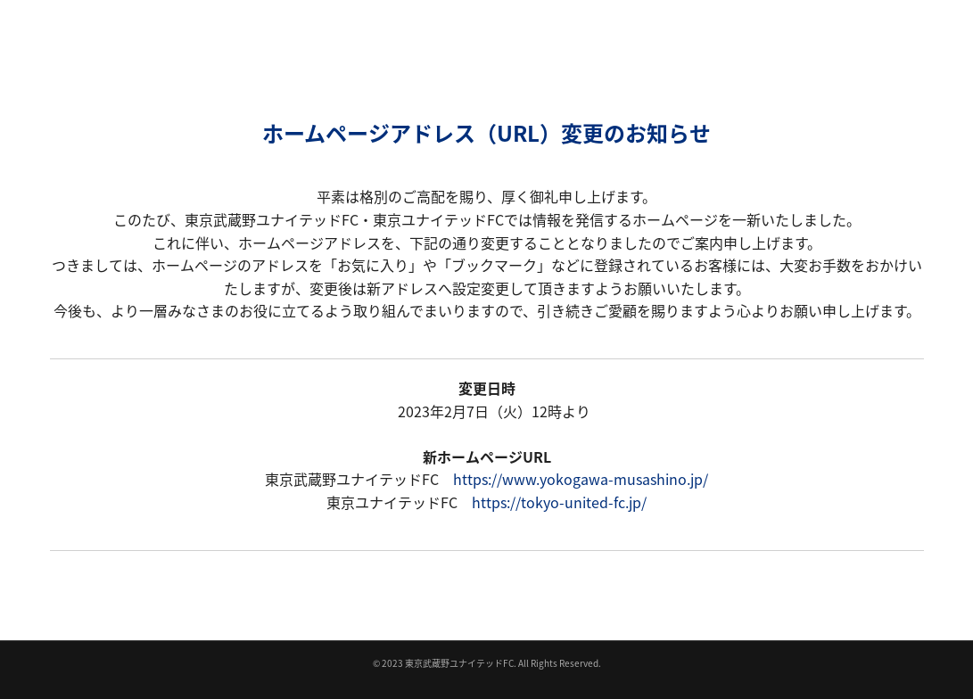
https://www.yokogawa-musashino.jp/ (580, 478)
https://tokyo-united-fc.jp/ (559, 502)
